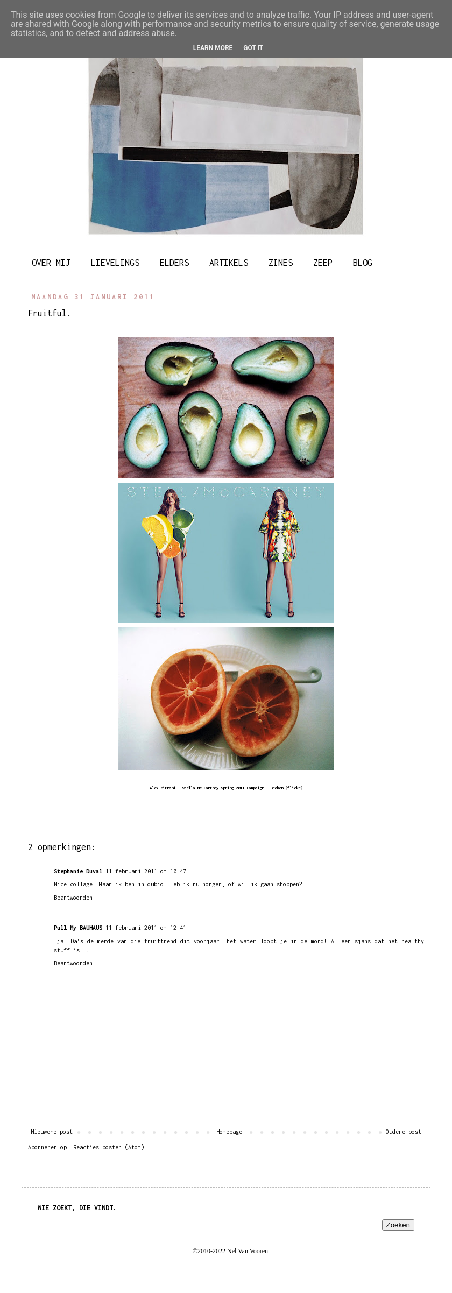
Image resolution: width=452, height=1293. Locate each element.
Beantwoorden (73, 897)
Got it (253, 48)
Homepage (229, 1131)
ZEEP (323, 262)
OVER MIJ (51, 262)
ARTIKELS (228, 262)
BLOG (362, 262)
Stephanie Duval (78, 871)
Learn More (213, 48)
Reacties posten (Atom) (108, 1147)
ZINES (281, 262)
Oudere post (403, 1131)
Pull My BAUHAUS (78, 927)
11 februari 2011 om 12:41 (145, 927)
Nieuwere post (52, 1131)
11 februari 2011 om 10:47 (145, 871)
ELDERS (174, 262)
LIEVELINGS (115, 262)
